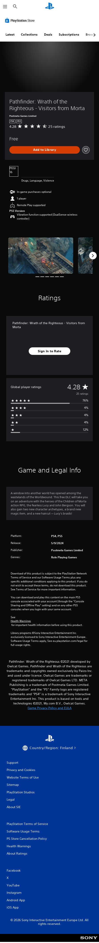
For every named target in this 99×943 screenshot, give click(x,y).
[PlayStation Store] (21, 20)
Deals (48, 34)
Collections (29, 34)
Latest (10, 34)
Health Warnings (21, 621)
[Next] (93, 255)
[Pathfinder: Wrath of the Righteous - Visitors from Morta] (40, 255)
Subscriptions (69, 34)
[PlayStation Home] (49, 6)
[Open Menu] (5, 6)
